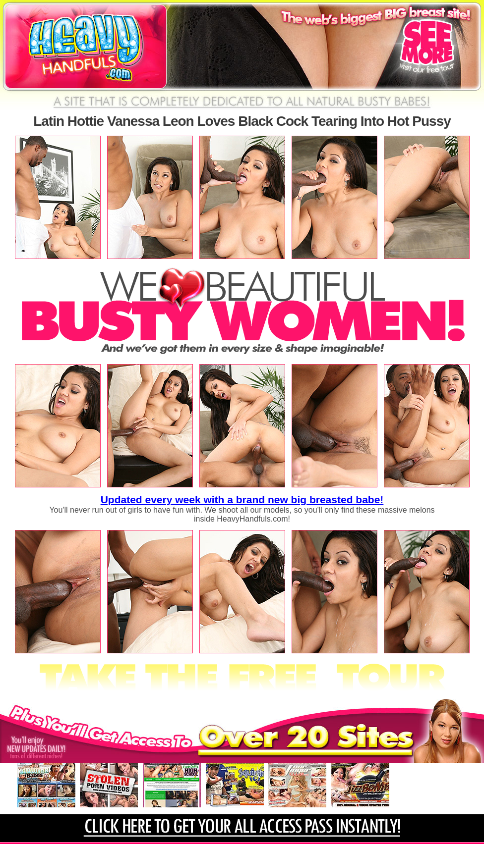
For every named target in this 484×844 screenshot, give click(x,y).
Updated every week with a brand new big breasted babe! (242, 499)
